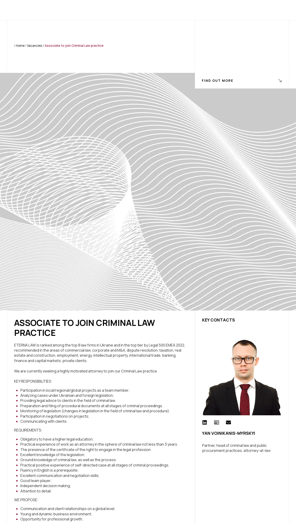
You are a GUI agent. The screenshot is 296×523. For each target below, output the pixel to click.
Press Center (159, 10)
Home (58, 10)
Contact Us (214, 10)
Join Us (187, 10)
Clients (129, 10)
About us (80, 10)
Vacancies (34, 46)
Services (105, 10)
